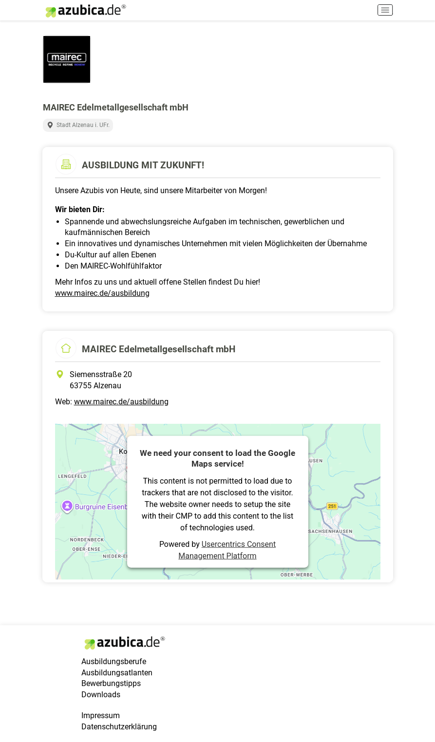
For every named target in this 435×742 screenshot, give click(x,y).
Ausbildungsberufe (113, 661)
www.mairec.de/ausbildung (102, 293)
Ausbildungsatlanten (116, 672)
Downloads (100, 694)
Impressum (100, 715)
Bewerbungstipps (111, 683)
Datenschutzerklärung (119, 726)
